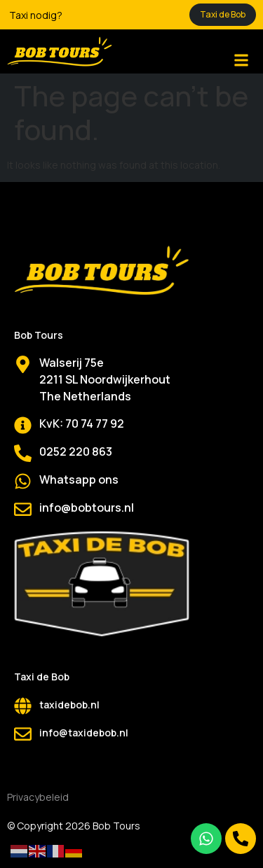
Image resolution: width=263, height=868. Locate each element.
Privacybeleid (38, 797)
